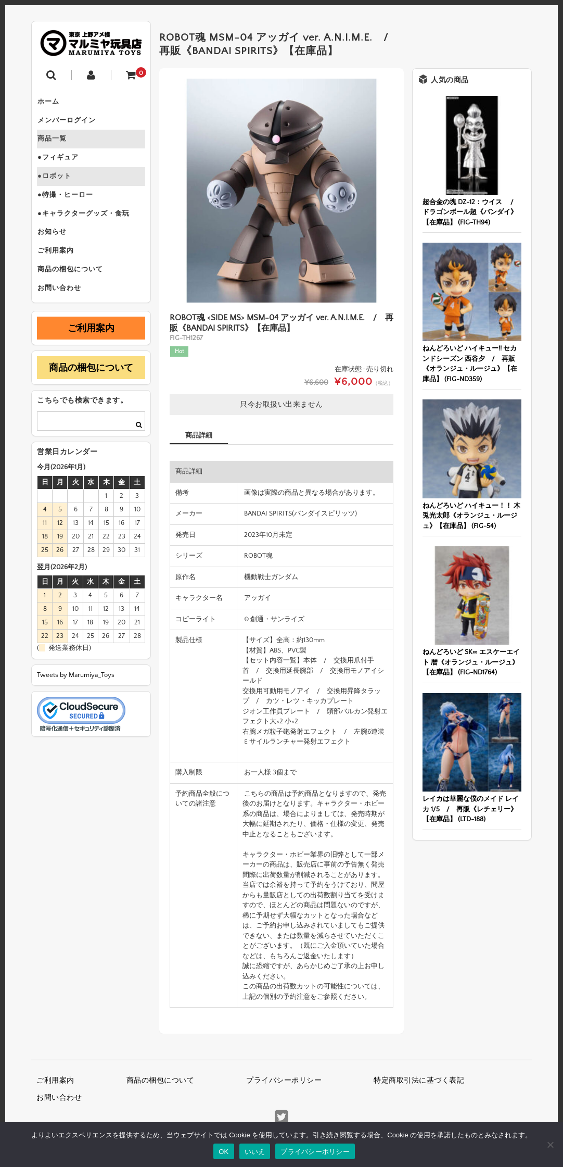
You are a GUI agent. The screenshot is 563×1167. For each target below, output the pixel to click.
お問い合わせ (64, 321)
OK (223, 1152)
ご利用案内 (60, 278)
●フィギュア (62, 168)
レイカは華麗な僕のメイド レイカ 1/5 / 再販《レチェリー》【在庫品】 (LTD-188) (471, 809)
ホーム (53, 103)
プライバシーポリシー (284, 1080)
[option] (281, 191)
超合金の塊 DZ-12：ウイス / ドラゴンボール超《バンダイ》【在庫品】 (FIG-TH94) (471, 212)
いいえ (255, 1152)
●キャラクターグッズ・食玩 (88, 234)
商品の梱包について (75, 300)
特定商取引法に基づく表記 (419, 1080)
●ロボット (59, 190)
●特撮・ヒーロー (70, 212)
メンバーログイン (71, 125)
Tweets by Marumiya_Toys (75, 710)
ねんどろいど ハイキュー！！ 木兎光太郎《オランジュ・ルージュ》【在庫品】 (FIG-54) (471, 516)
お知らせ (56, 256)
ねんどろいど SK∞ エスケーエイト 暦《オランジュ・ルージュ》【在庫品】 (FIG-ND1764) (471, 662)
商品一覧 (56, 146)
